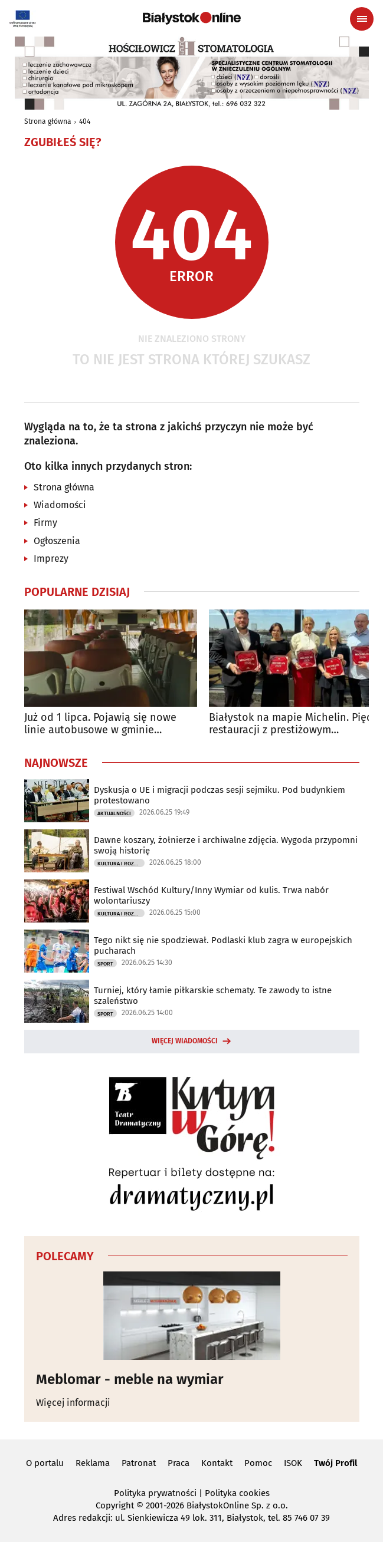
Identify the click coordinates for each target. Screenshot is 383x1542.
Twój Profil (335, 1463)
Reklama (93, 1463)
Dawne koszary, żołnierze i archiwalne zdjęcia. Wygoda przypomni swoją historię (226, 845)
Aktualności (114, 813)
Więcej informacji (73, 1402)
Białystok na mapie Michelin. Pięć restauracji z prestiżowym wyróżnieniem (290, 724)
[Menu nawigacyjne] (362, 19)
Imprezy (51, 558)
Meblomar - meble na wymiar (130, 1379)
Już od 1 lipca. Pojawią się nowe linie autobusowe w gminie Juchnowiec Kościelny (100, 724)
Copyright (115, 1505)
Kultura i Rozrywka (121, 863)
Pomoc (258, 1463)
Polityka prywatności (155, 1493)
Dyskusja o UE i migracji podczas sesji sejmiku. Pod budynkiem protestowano (219, 795)
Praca (178, 1463)
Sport (105, 964)
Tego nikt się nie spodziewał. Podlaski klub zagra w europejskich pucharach (223, 945)
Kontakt (217, 1463)
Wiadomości (60, 504)
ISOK (293, 1463)
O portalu (45, 1463)
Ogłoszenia (57, 540)
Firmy (45, 522)
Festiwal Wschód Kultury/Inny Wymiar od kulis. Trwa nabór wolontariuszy (211, 895)
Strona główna (47, 121)
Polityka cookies (237, 1493)
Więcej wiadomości (185, 1041)
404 (84, 121)
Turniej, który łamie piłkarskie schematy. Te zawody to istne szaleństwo (213, 995)
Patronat (139, 1463)
